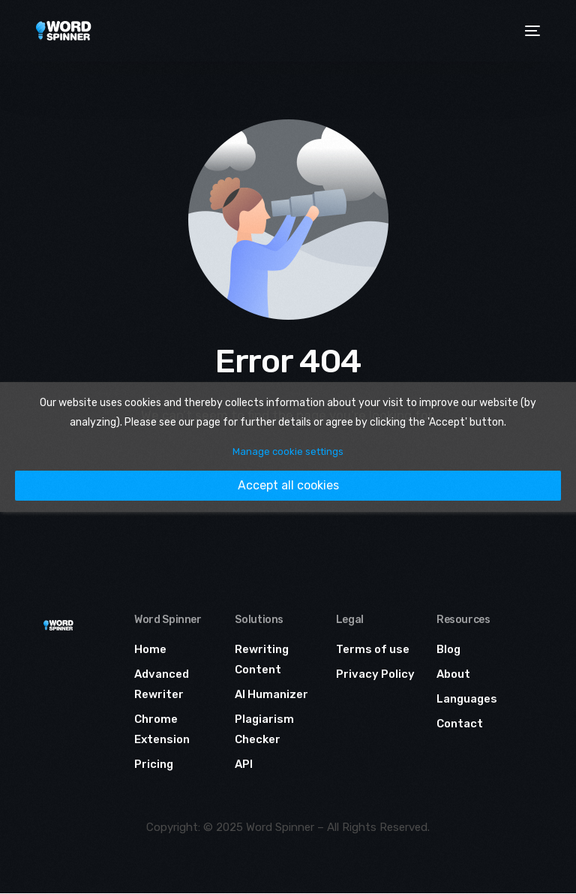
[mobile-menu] (530, 31)
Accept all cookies (288, 485)
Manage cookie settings (288, 451)
